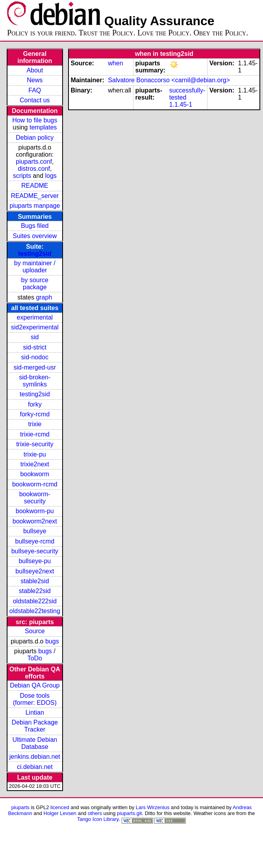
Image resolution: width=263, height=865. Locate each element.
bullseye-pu (35, 561)
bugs (52, 641)
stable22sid (35, 591)
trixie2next (34, 464)
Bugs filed (34, 225)
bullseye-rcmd (34, 541)
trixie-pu (35, 454)
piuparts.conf (34, 161)
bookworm (34, 474)
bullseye (34, 531)
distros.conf (34, 168)
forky (35, 404)
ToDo (35, 658)
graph (44, 297)
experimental (35, 317)
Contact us (35, 100)
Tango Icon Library (98, 819)
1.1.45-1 (181, 104)
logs (51, 175)
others (95, 813)
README (34, 185)
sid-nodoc (34, 357)
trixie (34, 424)
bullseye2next (34, 571)
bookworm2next (35, 521)
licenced (59, 807)
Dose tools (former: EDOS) (35, 699)
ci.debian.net (35, 766)
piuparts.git (129, 813)
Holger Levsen (60, 813)
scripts (22, 175)
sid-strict (35, 347)
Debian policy (35, 137)
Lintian (35, 712)
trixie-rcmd (35, 434)
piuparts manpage (34, 205)
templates (43, 127)
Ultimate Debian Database (34, 743)
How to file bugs (34, 120)
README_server (35, 195)
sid (35, 337)
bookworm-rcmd (34, 484)
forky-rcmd (35, 414)
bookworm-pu (35, 511)
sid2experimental (35, 327)
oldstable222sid (35, 601)
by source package (34, 283)
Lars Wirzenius (153, 807)
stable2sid (34, 581)
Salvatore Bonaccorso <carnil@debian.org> (169, 80)
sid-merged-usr (34, 367)
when (115, 63)
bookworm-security (34, 498)
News (35, 80)
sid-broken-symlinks (34, 381)
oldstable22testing (34, 611)
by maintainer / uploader (35, 267)
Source (35, 631)
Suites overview (35, 236)
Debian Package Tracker (35, 726)
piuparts (20, 807)
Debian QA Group (34, 685)
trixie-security (34, 444)
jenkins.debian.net (34, 756)
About (34, 70)
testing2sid (34, 253)
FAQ (34, 90)
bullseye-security (34, 551)
